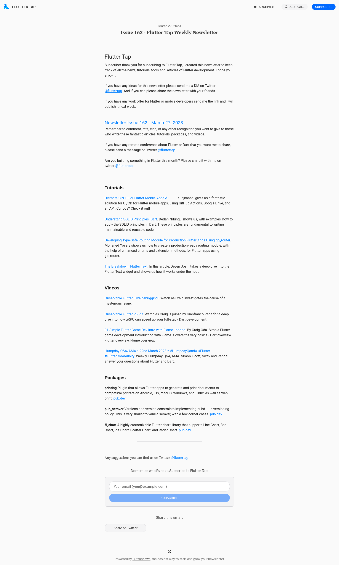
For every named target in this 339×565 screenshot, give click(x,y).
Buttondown (141, 559)
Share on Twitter (126, 528)
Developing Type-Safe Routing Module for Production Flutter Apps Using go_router (167, 240)
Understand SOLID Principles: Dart (131, 219)
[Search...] (294, 7)
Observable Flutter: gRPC (124, 314)
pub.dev (119, 398)
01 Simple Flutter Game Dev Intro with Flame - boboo (145, 330)
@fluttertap (113, 91)
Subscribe (324, 7)
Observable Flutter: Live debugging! (131, 298)
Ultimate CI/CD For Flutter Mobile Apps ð (140, 198)
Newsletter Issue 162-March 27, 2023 (144, 122)
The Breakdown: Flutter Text (126, 266)
